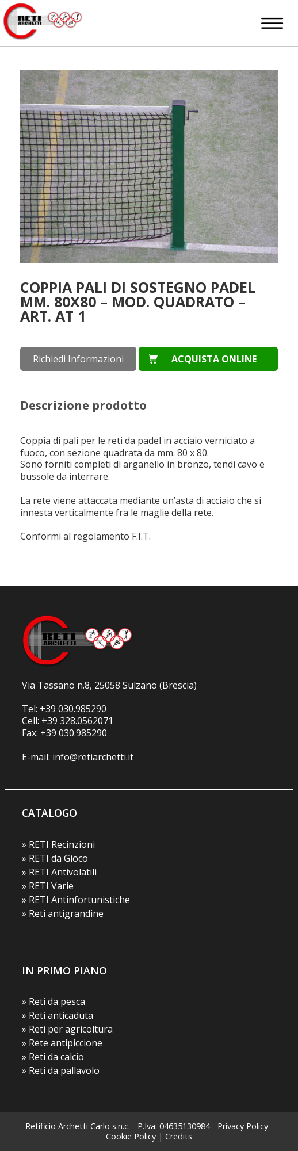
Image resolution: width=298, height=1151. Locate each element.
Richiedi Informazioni (78, 359)
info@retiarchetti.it (92, 757)
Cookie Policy (131, 1136)
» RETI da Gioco (55, 858)
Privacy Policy (242, 1126)
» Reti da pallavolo (61, 1070)
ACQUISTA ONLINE (214, 359)
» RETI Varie (48, 885)
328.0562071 (86, 720)
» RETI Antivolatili (59, 872)
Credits (178, 1136)
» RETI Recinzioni (58, 844)
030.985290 (82, 708)
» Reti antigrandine (63, 913)
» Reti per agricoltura (67, 1029)
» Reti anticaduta (57, 1015)
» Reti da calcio (53, 1056)
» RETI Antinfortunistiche (76, 899)
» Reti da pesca (53, 1001)
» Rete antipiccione (62, 1043)
